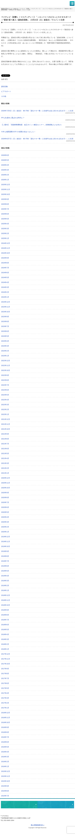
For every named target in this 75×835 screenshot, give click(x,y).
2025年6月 (5, 214)
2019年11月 (5, 541)
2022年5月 (5, 395)
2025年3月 (5, 228)
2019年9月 (5, 551)
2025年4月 (5, 224)
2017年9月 (5, 669)
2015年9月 (5, 786)
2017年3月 (5, 698)
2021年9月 (5, 434)
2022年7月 (5, 385)
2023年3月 (5, 346)
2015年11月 (5, 776)
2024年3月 (5, 287)
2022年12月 (5, 360)
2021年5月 (5, 453)
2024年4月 (5, 282)
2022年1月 (5, 414)
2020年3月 (5, 522)
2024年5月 (5, 277)
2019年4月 (5, 576)
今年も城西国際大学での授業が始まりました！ (18, 132)
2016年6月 (5, 742)
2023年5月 (5, 336)
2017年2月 (5, 703)
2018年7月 (5, 620)
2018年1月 (5, 649)
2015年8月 (5, 791)
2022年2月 (5, 409)
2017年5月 (5, 688)
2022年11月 (5, 365)
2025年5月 (5, 219)
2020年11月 (5, 483)
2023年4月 (5, 341)
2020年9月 (5, 493)
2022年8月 (5, 380)
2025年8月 (5, 204)
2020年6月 (5, 507)
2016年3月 (5, 757)
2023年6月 (5, 331)
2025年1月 (5, 238)
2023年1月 (5, 356)
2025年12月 (5, 184)
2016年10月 (5, 722)
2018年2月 (5, 644)
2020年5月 (5, 512)
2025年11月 (5, 189)
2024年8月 (5, 263)
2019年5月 (5, 571)
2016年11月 (5, 717)
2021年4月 (5, 458)
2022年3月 (5, 405)
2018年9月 (5, 610)
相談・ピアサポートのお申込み (19, 804)
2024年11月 (5, 248)
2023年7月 (5, 326)
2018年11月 (5, 600)
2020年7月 (5, 502)
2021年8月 (5, 439)
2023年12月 (5, 302)
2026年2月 (5, 175)
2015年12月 (5, 771)
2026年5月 (5, 160)
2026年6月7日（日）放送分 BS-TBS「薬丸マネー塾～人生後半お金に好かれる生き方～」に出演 (37, 139)
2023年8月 (5, 321)
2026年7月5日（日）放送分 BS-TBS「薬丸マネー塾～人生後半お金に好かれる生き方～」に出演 (37, 111)
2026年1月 (5, 180)
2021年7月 (5, 444)
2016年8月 (5, 732)
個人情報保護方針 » (37, 825)
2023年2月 (5, 351)
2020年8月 (5, 497)
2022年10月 (5, 370)
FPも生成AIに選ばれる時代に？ (12, 118)
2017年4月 (5, 693)
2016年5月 (5, 747)
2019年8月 (5, 556)
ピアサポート (6, 91)
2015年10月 (5, 781)
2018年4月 (5, 634)
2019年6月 (5, 566)
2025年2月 (5, 233)
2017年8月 (5, 673)
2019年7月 (5, 561)
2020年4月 (5, 517)
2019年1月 (5, 590)
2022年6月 (5, 390)
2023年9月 (5, 316)
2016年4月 (5, 752)
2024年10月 (5, 253)
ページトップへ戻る (66, 797)
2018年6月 (5, 625)
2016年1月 (5, 766)
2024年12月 (5, 243)
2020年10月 (5, 488)
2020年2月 (5, 527)
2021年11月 (5, 424)
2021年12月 (5, 419)
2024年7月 (5, 268)
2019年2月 (5, 585)
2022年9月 (5, 375)
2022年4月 (5, 400)
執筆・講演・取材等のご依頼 (56, 804)
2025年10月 (5, 194)
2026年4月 (5, 165)
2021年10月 (5, 429)
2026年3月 (5, 170)
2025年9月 (5, 199)
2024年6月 (5, 272)
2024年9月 (5, 258)
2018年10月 (5, 605)
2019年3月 (5, 581)
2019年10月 (5, 546)
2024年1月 (5, 297)
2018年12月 (5, 595)
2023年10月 (5, 312)
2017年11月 (5, 659)
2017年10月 (5, 664)
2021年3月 (5, 463)
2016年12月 (5, 713)
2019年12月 (5, 537)
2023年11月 (5, 307)
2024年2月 (5, 292)
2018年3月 (5, 639)
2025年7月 (5, 209)
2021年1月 (5, 473)
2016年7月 (5, 737)
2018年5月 (5, 629)
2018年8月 (5, 615)
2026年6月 (5, 155)
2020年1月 (5, 532)
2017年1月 (5, 708)
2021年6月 (5, 449)
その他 (3, 96)
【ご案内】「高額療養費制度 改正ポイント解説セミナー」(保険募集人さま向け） (31, 125)
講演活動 (4, 86)
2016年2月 (5, 761)
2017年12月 (5, 654)
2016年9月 (5, 727)
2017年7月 (5, 678)
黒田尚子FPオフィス (12, 3)
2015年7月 (5, 796)
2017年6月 (5, 683)
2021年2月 (5, 468)
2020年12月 (5, 478)
